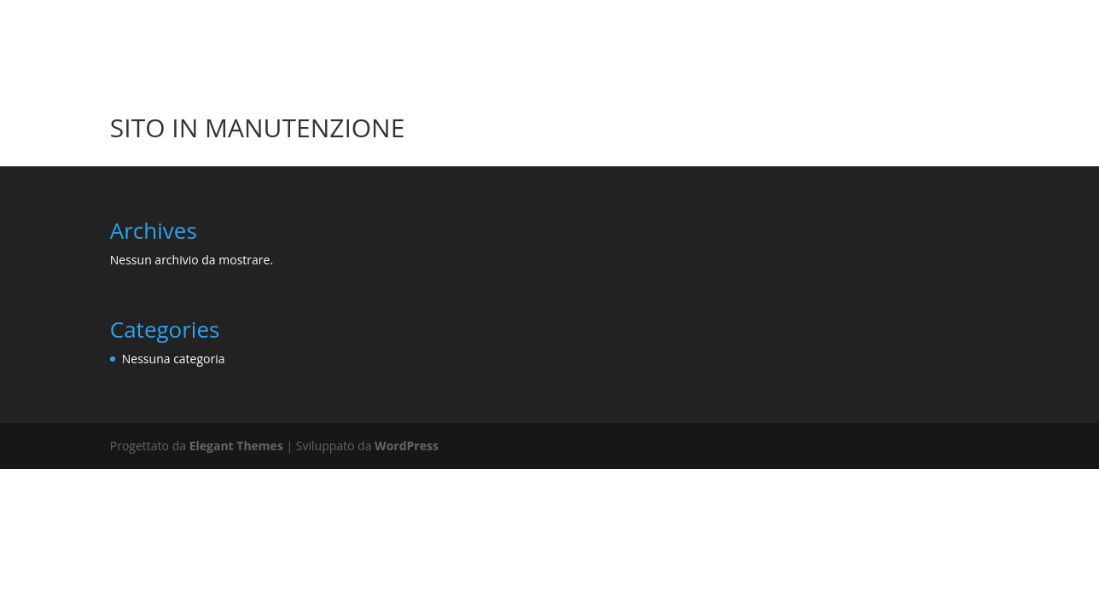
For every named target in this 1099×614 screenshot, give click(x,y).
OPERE (944, 19)
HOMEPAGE (847, 19)
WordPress (407, 445)
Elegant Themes (236, 445)
